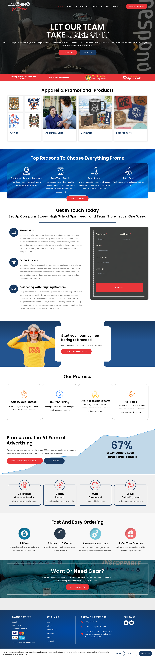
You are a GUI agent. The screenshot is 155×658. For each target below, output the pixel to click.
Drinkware (87, 132)
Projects (97, 6)
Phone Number (102, 257)
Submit (119, 287)
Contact (116, 6)
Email (98, 245)
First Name (100, 234)
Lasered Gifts (124, 132)
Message (100, 269)
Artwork (14, 132)
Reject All (132, 653)
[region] (77, 653)
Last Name (125, 234)
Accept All (145, 653)
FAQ (107, 6)
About (70, 6)
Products (52, 630)
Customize (118, 653)
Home (61, 6)
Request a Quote (136, 6)
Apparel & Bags (54, 132)
